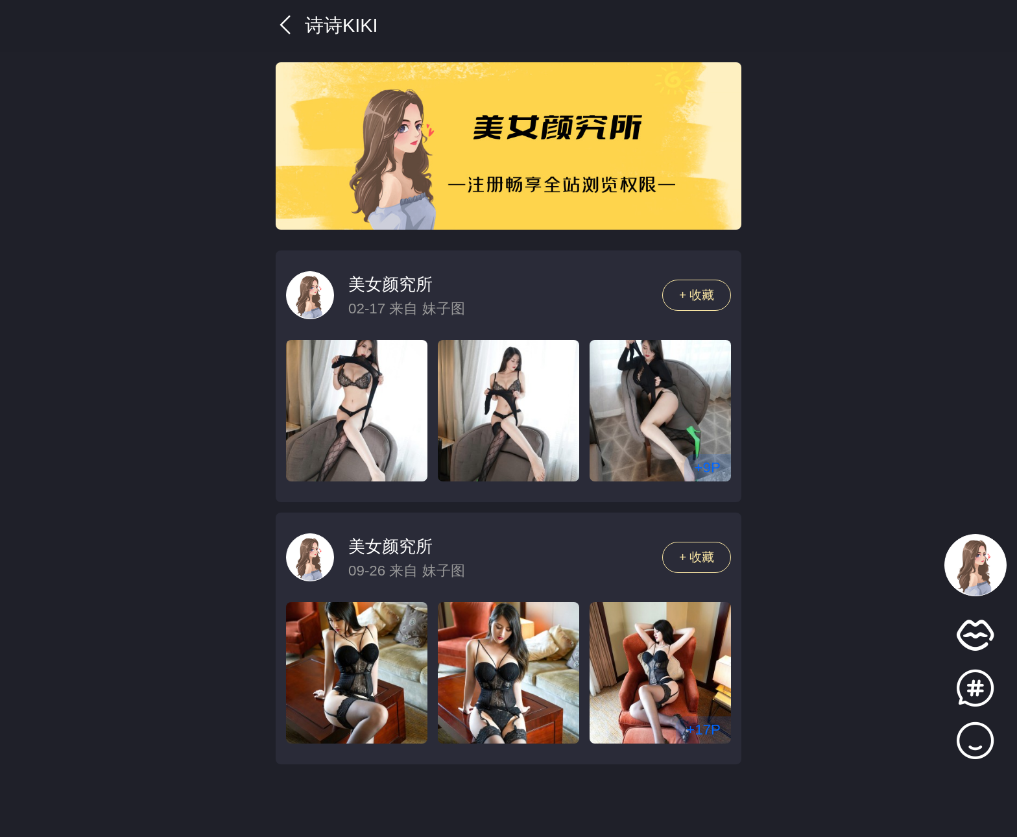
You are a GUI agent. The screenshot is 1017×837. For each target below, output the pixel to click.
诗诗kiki (326, 25)
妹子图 (443, 308)
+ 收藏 (697, 295)
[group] (508, 146)
